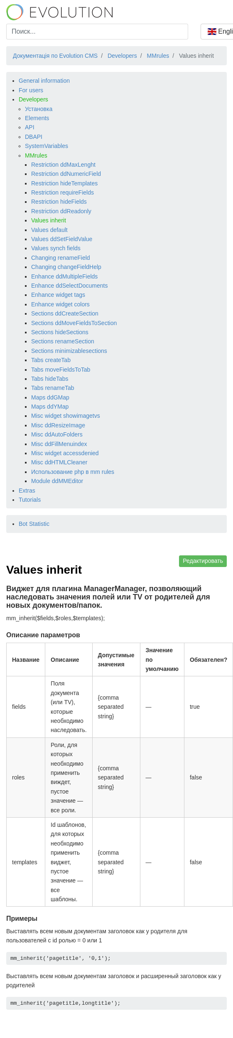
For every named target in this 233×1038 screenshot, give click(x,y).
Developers (33, 99)
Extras (27, 490)
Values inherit (48, 220)
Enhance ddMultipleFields (64, 276)
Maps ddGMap (50, 397)
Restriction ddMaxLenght (63, 164)
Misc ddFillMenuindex (59, 444)
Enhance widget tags (58, 294)
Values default (49, 230)
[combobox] (97, 31)
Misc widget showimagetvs (65, 415)
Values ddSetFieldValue (61, 239)
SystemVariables (46, 146)
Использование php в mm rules (72, 471)
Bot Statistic (34, 523)
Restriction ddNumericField (66, 173)
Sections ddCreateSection (64, 313)
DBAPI (33, 136)
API (29, 127)
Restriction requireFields (62, 192)
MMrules (36, 155)
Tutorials (30, 499)
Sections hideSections (59, 332)
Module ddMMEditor (57, 481)
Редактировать (203, 560)
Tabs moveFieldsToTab (60, 369)
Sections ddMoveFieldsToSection (74, 323)
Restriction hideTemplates (64, 183)
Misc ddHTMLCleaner (59, 462)
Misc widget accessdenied (65, 453)
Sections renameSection (62, 341)
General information (44, 80)
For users (31, 90)
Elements (37, 118)
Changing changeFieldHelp (66, 267)
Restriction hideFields (59, 201)
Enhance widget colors (60, 304)
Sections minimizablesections (69, 351)
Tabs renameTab (52, 388)
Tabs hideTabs (50, 378)
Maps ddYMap (50, 406)
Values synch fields (56, 248)
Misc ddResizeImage (58, 425)
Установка (38, 109)
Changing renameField (60, 257)
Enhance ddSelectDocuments (69, 285)
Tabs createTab (51, 360)
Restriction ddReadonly (61, 211)
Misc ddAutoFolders (57, 434)
